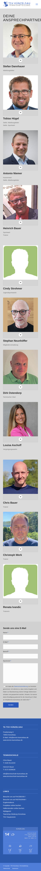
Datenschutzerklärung (21, 686)
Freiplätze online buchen (12, 805)
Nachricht (7, 661)
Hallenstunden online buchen (13, 808)
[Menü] (37, 4)
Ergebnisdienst (8, 802)
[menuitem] (37, 4)
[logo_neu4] (17, 4)
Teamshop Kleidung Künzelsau (14, 814)
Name (5, 632)
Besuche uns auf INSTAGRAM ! (14, 799)
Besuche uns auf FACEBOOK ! (14, 797)
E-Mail (6, 642)
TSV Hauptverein (9, 817)
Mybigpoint (7, 811)
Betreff (6, 651)
